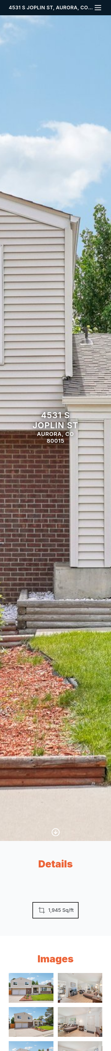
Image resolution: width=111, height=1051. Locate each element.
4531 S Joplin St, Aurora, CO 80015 (51, 7)
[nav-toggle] (98, 7)
